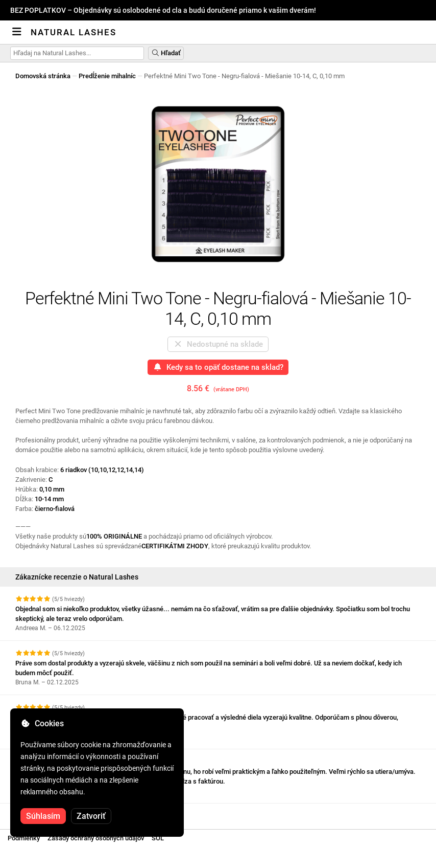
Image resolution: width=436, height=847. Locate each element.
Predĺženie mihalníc (107, 76)
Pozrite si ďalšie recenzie (58, 812)
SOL (158, 838)
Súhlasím (43, 816)
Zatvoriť (91, 816)
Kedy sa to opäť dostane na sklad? (218, 367)
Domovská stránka (42, 76)
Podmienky (24, 838)
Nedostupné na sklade (218, 344)
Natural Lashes (73, 32)
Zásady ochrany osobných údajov (95, 838)
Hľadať (166, 53)
